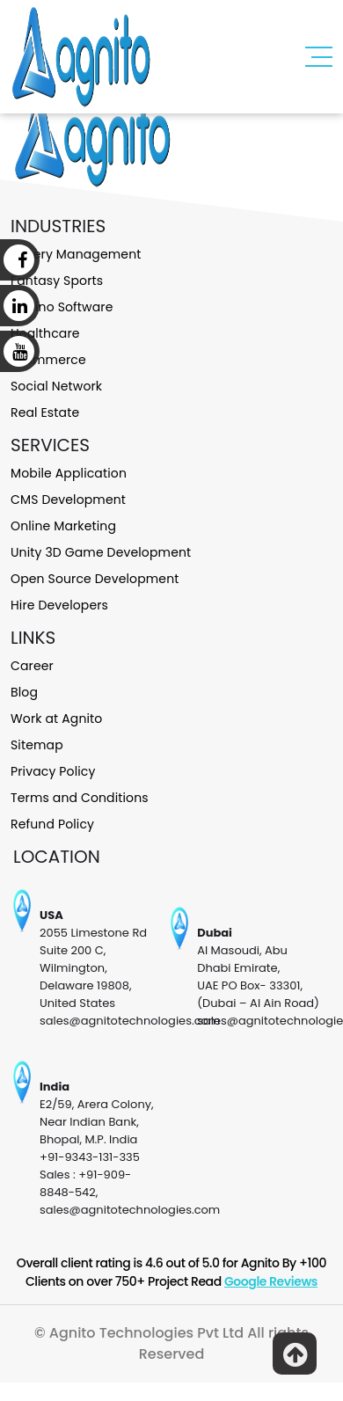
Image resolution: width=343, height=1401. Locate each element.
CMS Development (68, 499)
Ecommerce (48, 359)
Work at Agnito (56, 718)
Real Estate (45, 412)
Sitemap (37, 745)
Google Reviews (270, 1281)
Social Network (56, 386)
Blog (24, 692)
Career (32, 666)
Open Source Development (95, 578)
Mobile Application (69, 473)
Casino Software (62, 307)
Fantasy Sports (57, 280)
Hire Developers (59, 605)
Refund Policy (52, 824)
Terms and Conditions (80, 797)
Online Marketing (63, 526)
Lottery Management (76, 254)
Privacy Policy (53, 771)
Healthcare (45, 333)
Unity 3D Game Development (101, 552)
